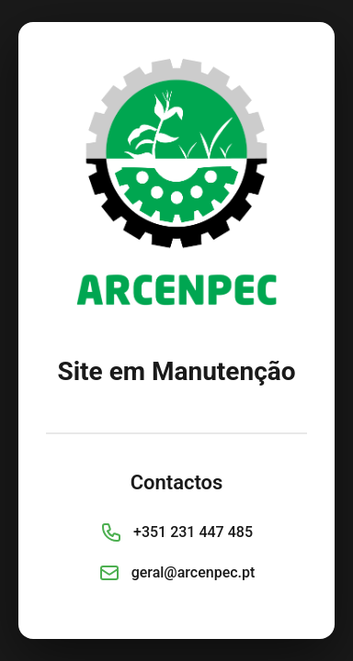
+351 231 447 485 (193, 532)
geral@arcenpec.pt (193, 572)
